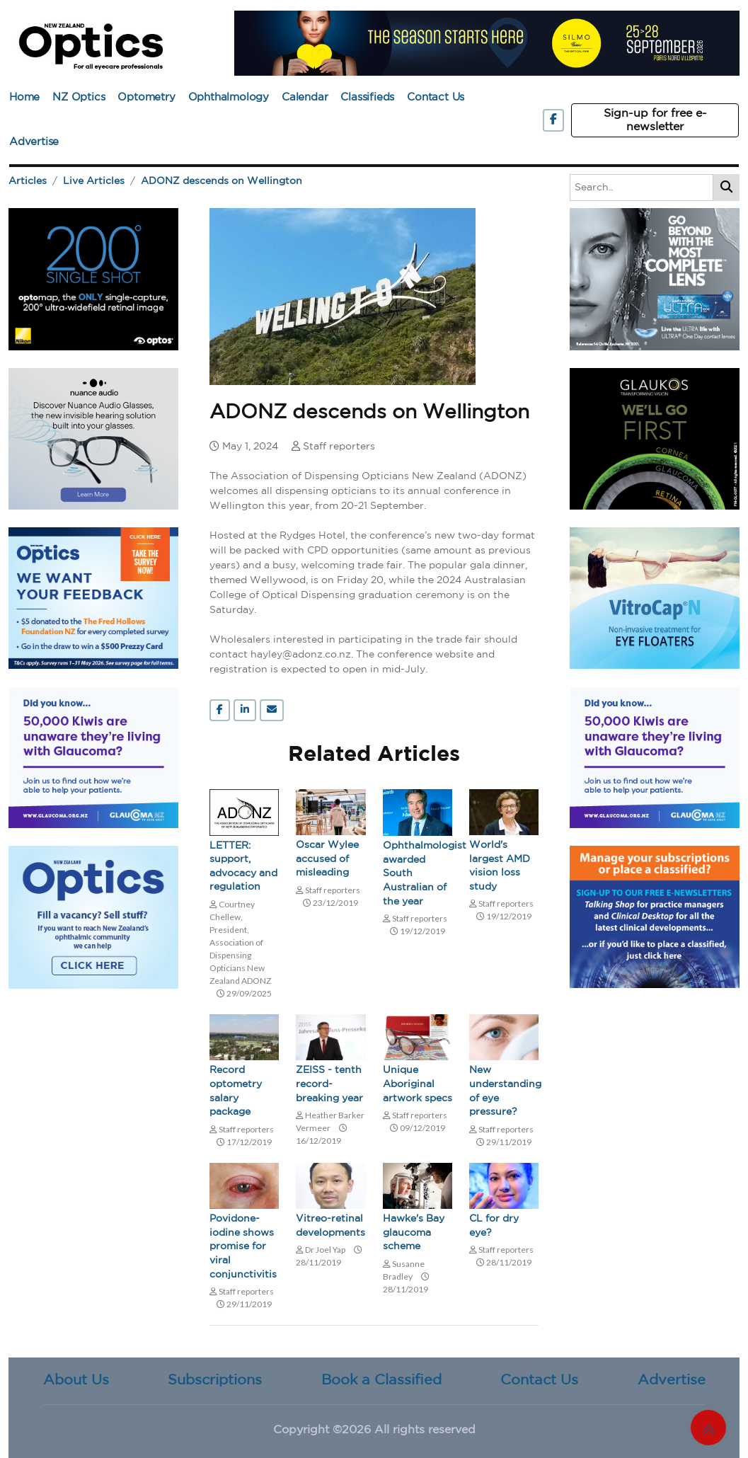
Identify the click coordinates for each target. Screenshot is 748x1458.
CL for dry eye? (494, 1226)
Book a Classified (381, 1380)
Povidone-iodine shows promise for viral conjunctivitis (243, 1246)
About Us (76, 1380)
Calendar (305, 97)
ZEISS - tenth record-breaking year (329, 1084)
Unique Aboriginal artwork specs (417, 1084)
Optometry (146, 97)
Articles (27, 181)
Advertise (34, 142)
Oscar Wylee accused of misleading (327, 859)
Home (24, 97)
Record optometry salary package (235, 1091)
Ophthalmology (228, 97)
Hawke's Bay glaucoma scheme (413, 1233)
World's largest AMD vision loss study (499, 866)
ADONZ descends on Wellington (221, 181)
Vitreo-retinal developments (330, 1226)
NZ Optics (78, 97)
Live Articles (94, 181)
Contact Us (435, 97)
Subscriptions (215, 1380)
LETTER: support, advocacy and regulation (243, 867)
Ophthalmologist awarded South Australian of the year (417, 873)
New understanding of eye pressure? (504, 1091)
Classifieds (367, 97)
